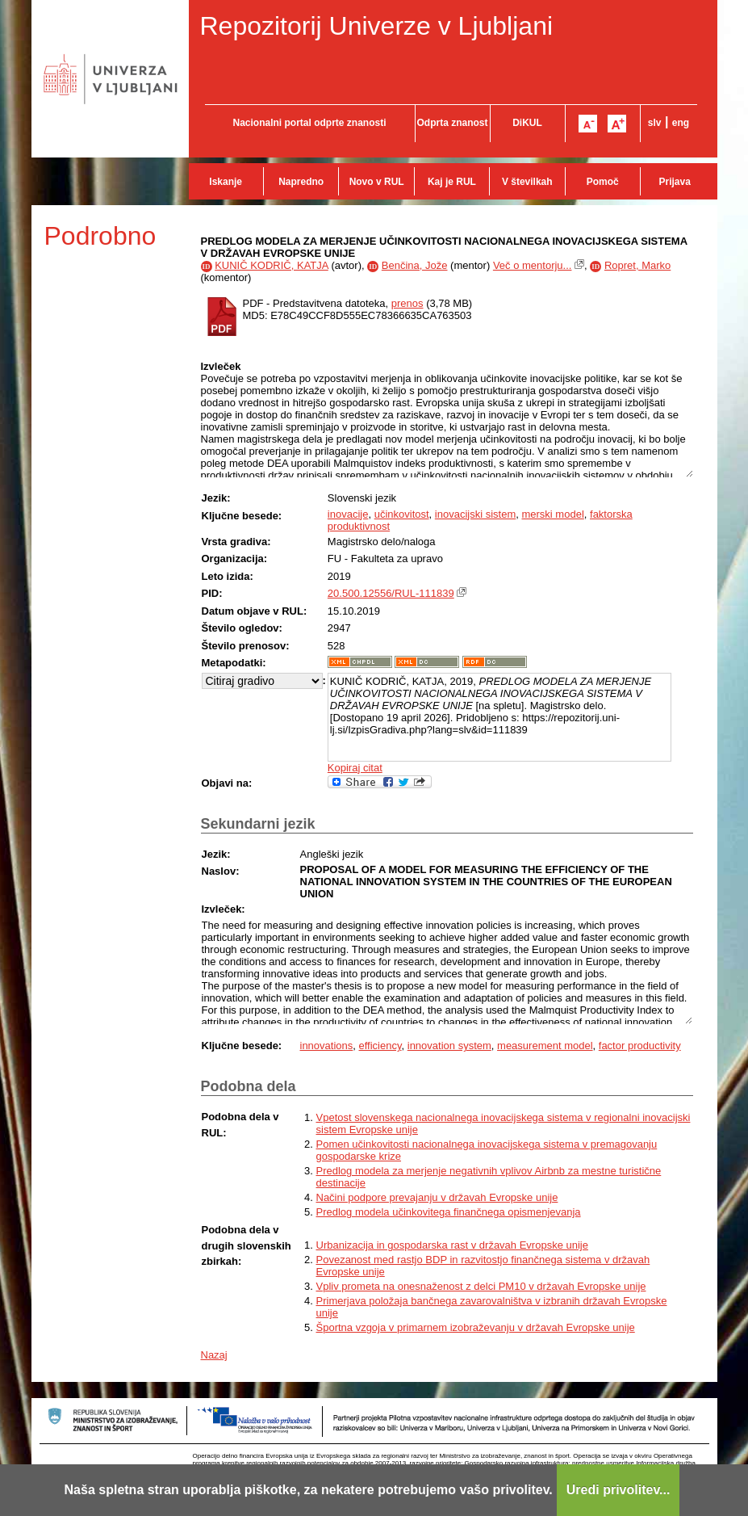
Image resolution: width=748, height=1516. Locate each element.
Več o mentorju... (532, 265)
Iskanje (225, 181)
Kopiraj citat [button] (355, 768)
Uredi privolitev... (618, 1490)
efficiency (380, 1045)
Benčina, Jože (415, 265)
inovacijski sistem (475, 514)
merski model (552, 514)
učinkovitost (401, 514)
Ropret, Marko (637, 265)
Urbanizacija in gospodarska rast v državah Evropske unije (452, 1245)
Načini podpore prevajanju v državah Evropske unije (437, 1197)
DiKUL (527, 122)
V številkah (527, 181)
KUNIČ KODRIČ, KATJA (271, 265)
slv (655, 122)
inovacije (348, 514)
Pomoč (603, 181)
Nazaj (214, 1355)
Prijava (675, 181)
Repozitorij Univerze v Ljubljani (377, 25)
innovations (326, 1045)
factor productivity (640, 1045)
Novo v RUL (376, 181)
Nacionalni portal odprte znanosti (309, 122)
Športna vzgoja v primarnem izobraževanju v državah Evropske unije (475, 1327)
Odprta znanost (451, 122)
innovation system (449, 1045)
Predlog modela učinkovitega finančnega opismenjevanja (448, 1212)
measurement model (545, 1045)
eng (680, 122)
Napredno (301, 181)
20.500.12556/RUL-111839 (391, 593)
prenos (407, 303)
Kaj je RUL (452, 181)
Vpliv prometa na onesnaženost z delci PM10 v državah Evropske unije (481, 1286)
